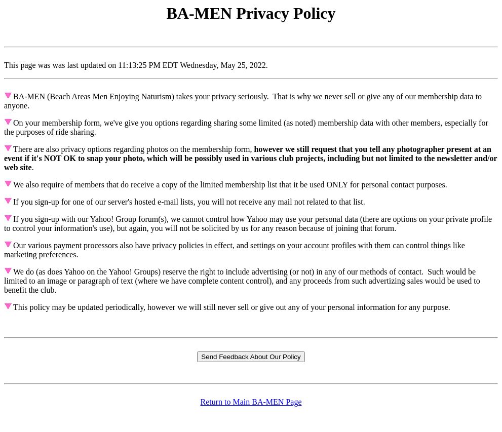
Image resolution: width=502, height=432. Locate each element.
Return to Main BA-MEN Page (251, 402)
